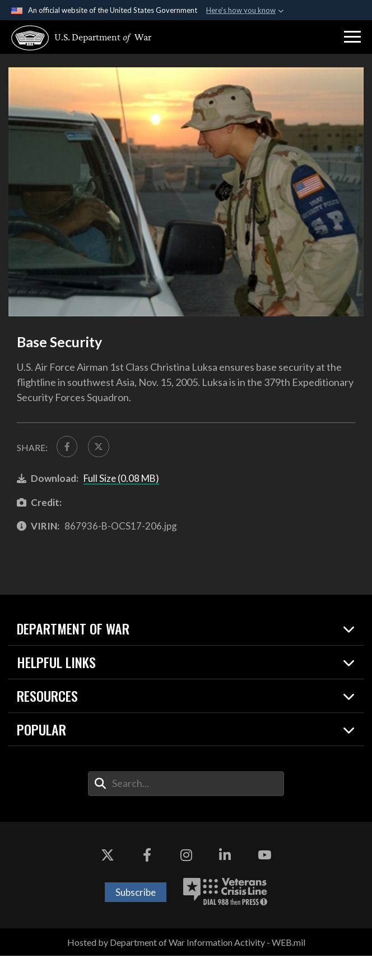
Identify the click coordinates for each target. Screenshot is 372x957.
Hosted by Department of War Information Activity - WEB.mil (186, 943)
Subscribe (135, 893)
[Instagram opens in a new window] (186, 857)
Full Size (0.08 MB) (121, 479)
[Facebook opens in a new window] (147, 857)
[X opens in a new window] (108, 857)
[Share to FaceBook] (67, 447)
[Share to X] (100, 447)
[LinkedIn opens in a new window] (225, 857)
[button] (352, 37)
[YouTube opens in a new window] (264, 857)
